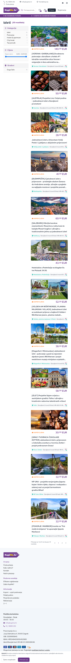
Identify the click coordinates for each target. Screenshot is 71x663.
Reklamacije (7, 601)
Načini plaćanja (8, 573)
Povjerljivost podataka (11, 598)
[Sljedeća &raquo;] (66, 543)
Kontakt (6, 571)
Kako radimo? (8, 568)
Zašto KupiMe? (8, 584)
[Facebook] (63, 3)
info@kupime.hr (26, 2)
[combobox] (27, 10)
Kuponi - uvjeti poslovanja (12, 592)
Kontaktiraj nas (42, 2)
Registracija (62, 10)
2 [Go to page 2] (62, 543)
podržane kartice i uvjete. (41, 650)
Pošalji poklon (8, 595)
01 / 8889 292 (9, 2)
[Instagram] (67, 3)
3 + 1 (5, 603)
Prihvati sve (24, 660)
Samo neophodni (9, 660)
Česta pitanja (8, 4)
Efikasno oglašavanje (10, 581)
